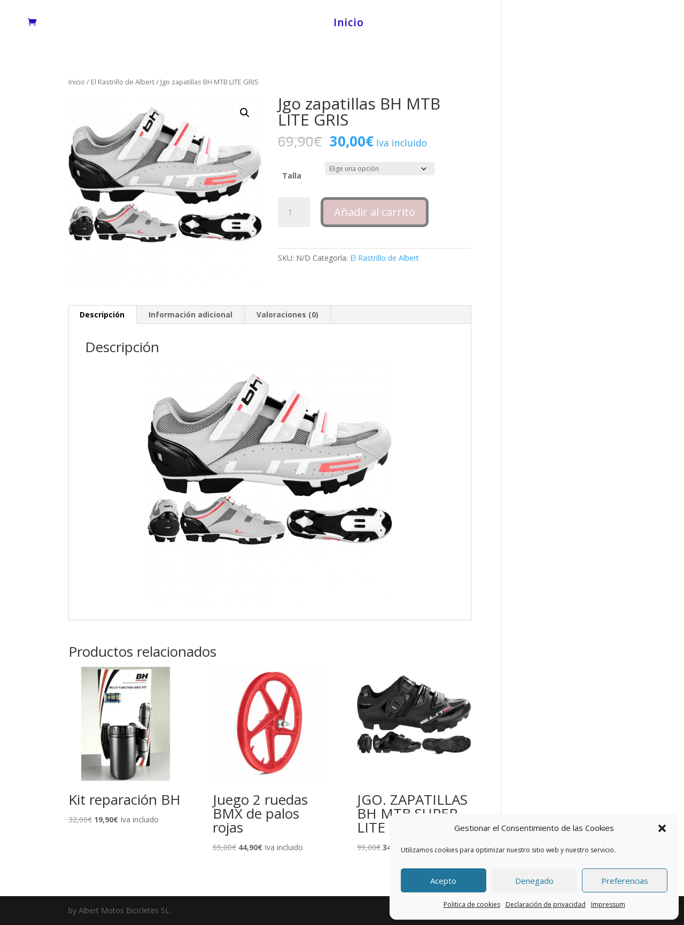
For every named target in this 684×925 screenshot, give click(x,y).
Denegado (534, 880)
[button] (662, 828)
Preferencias (624, 880)
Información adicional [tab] (190, 314)
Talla (291, 175)
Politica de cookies (472, 904)
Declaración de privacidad (546, 904)
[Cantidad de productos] (294, 212)
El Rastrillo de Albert (122, 82)
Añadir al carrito (374, 212)
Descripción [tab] (102, 314)
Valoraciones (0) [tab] (287, 314)
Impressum (608, 904)
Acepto (443, 880)
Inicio (348, 24)
